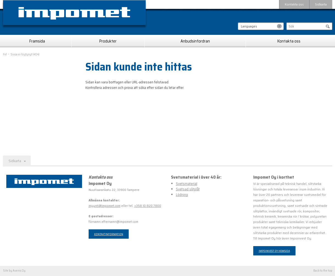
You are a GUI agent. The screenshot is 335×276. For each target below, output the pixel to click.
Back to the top (322, 271)
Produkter (108, 41)
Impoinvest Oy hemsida (274, 251)
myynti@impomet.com (104, 205)
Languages (249, 26)
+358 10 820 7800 (147, 205)
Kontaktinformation (108, 234)
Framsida (37, 41)
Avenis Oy (19, 270)
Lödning (182, 195)
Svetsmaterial (186, 184)
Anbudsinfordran (195, 41)
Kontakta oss (294, 4)
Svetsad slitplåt (188, 189)
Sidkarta (321, 4)
